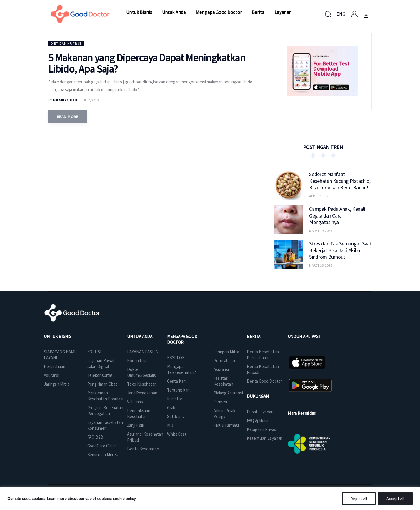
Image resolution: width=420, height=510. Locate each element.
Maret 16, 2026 (320, 265)
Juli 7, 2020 (90, 100)
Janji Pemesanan (142, 393)
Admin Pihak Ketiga (224, 413)
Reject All (359, 498)
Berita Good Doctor (264, 381)
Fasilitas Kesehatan (223, 381)
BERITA (253, 336)
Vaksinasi (135, 401)
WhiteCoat (176, 434)
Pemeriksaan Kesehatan (138, 413)
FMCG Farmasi (226, 425)
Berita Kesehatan (143, 449)
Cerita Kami (177, 381)
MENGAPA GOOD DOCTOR (182, 339)
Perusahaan (54, 366)
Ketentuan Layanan (264, 438)
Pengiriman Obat (102, 384)
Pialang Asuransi (228, 393)
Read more (67, 116)
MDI (170, 425)
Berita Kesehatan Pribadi (263, 369)
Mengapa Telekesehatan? (181, 369)
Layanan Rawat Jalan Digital (101, 363)
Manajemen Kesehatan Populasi (105, 396)
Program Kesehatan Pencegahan (105, 410)
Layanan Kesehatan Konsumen (105, 425)
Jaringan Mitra (56, 384)
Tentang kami (179, 390)
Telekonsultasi (100, 375)
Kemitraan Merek (102, 454)
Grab (171, 407)
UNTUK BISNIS (57, 336)
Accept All (395, 498)
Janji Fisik (135, 425)
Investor (174, 399)
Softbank (175, 416)
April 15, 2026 (319, 196)
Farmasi (220, 401)
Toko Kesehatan (142, 384)
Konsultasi (136, 360)
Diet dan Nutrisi (66, 43)
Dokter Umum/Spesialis (141, 372)
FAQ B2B (95, 437)
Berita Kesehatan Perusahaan (263, 354)
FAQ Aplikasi (257, 420)
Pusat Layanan (260, 411)
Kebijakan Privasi (262, 429)
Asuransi (51, 375)
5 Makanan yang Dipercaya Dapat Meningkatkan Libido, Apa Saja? (146, 63)
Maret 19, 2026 (320, 230)
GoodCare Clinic (101, 446)
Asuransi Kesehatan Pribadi (145, 437)
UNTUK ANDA (139, 336)
